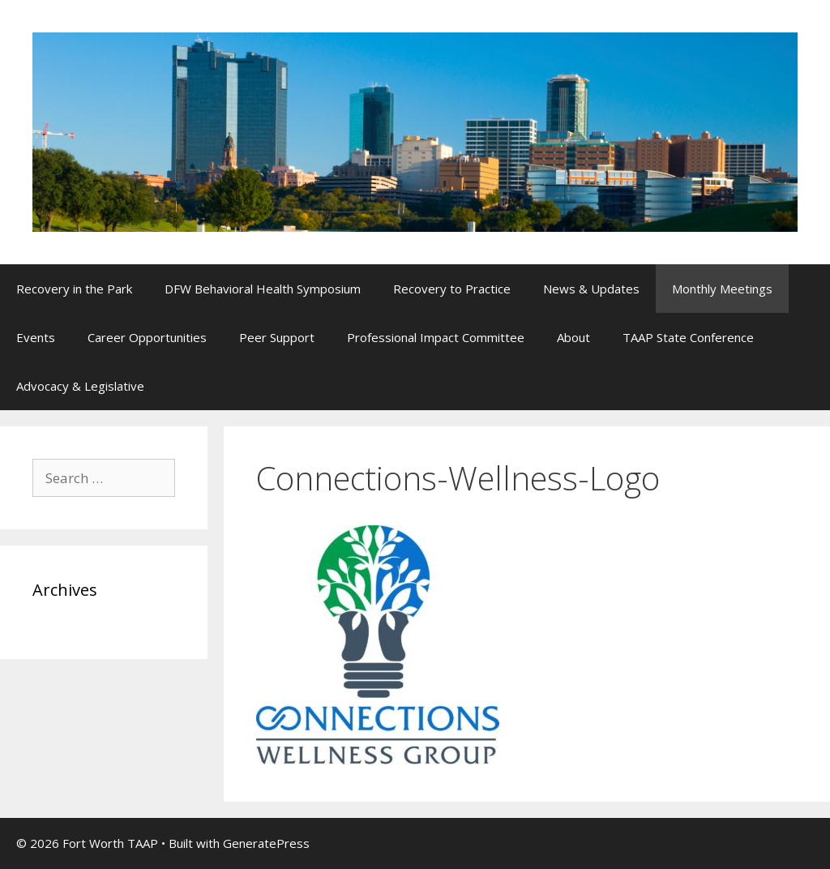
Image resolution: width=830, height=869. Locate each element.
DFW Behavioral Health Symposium (263, 288)
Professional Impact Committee (435, 337)
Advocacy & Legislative (80, 386)
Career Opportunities (147, 337)
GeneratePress (266, 843)
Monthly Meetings (722, 288)
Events (35, 337)
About (573, 337)
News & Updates (591, 288)
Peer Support (276, 337)
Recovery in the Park (74, 288)
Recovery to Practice (452, 288)
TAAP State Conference (688, 337)
